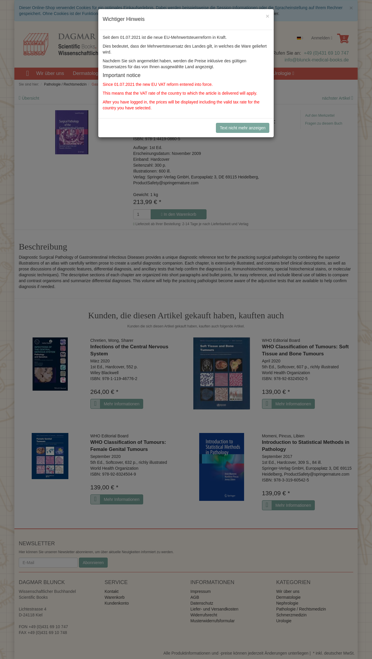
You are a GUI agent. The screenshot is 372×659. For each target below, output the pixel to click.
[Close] (267, 16)
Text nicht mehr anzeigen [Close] (243, 128)
